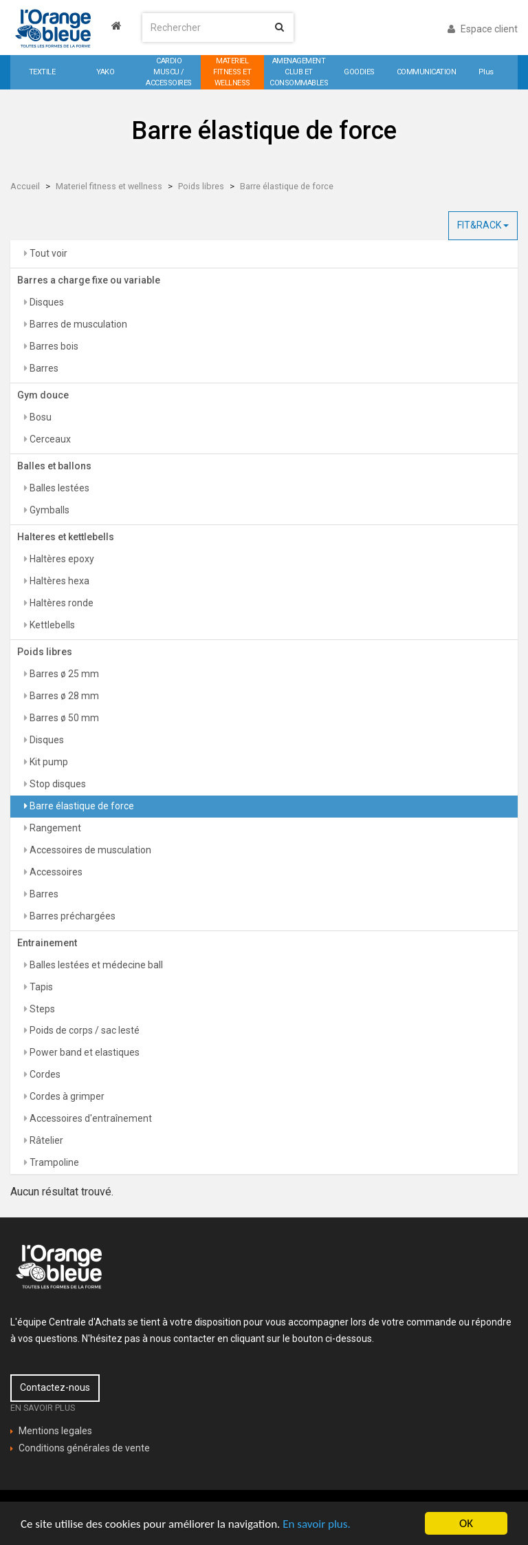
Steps (41, 1008)
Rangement (54, 827)
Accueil (25, 186)
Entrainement (47, 942)
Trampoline (53, 1162)
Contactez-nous (55, 1387)
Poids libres (201, 186)
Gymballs (48, 509)
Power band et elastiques (84, 1052)
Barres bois (53, 346)
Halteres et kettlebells (65, 536)
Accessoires (55, 871)
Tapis (40, 986)
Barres (43, 368)
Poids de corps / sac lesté (84, 1030)
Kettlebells (51, 624)
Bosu (40, 417)
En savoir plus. (316, 1524)
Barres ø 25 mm (63, 673)
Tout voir (47, 253)
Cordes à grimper (66, 1096)
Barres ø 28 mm (63, 695)
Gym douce (43, 395)
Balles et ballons (54, 465)
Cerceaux (49, 439)
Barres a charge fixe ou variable (88, 280)
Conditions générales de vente (84, 1447)
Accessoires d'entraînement (90, 1118)
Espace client (483, 28)
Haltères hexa (58, 580)
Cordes (44, 1074)
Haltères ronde (61, 602)
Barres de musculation (77, 324)
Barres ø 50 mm (63, 717)
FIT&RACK (483, 225)
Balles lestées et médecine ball (95, 964)
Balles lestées (58, 487)
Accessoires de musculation (89, 849)
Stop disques (57, 783)
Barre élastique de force (286, 186)
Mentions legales (55, 1430)
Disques (46, 302)
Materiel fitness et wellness (109, 186)
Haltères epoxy (61, 558)
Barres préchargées (72, 915)
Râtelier (45, 1140)
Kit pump (48, 761)
